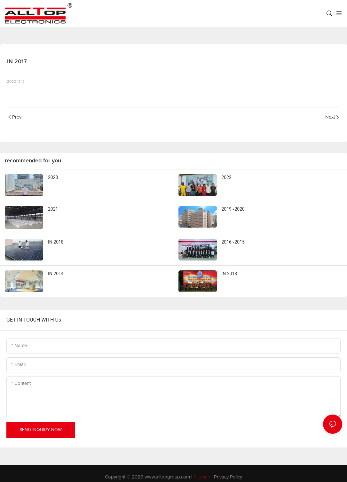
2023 (53, 177)
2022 (227, 177)
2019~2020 (233, 209)
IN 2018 (56, 242)
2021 (53, 209)
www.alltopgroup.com (167, 477)
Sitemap (201, 477)
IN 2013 (229, 273)
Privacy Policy (228, 477)
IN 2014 (56, 273)
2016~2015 (233, 242)
